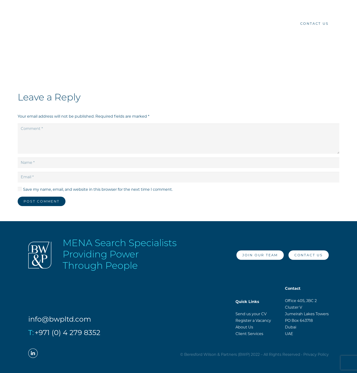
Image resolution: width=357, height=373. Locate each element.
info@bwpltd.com (59, 319)
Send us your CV (251, 314)
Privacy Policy (316, 354)
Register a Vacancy (253, 320)
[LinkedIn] (285, 23)
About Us (244, 327)
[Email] (178, 177)
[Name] (178, 162)
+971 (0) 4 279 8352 (67, 332)
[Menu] (347, 23)
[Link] (21, 23)
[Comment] (178, 139)
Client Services (249, 334)
